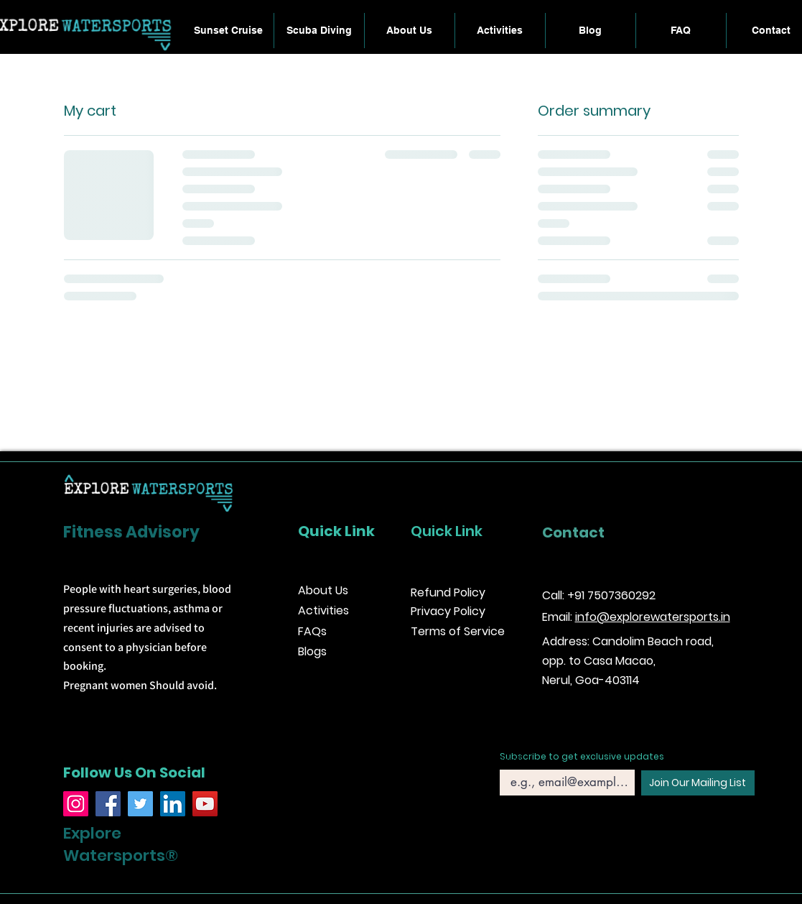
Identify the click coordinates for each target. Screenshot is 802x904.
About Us (323, 590)
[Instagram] (75, 803)
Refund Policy (448, 592)
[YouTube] (205, 803)
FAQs (312, 631)
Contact (573, 532)
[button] (500, 30)
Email (511, 759)
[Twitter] (140, 803)
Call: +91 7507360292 (599, 595)
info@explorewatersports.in (652, 617)
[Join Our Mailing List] (698, 782)
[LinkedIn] (172, 803)
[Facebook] (108, 803)
